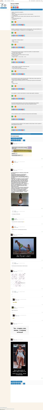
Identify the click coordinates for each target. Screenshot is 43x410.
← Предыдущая (13, 138)
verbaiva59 (15, 218)
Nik (13, 169)
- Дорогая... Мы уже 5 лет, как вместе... (17, 12)
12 (15, 140)
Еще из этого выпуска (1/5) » (26, 9)
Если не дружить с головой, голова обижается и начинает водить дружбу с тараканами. (25, 93)
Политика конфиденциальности (3, 407)
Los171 (15, 161)
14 (19, 140)
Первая (12, 140)
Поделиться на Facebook (19, 24)
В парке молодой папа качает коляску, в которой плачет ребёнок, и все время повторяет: (25, 51)
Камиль (15, 291)
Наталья (5, 5)
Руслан (2, 5)
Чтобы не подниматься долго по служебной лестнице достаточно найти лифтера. (24, 113)
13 (17, 140)
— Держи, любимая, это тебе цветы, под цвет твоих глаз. (20, 66)
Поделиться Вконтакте (18, 24)
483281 (16, 143)
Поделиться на (21, 24)
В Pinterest (22, 24)
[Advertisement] (5, 20)
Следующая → (19, 138)
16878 (17, 263)
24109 (17, 227)
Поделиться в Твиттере (24, 24)
